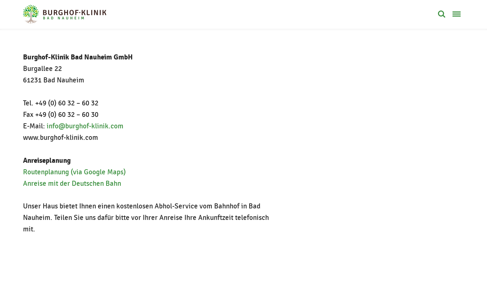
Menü (456, 11)
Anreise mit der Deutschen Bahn (72, 183)
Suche (441, 14)
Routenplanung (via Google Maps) (74, 172)
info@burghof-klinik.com (85, 126)
